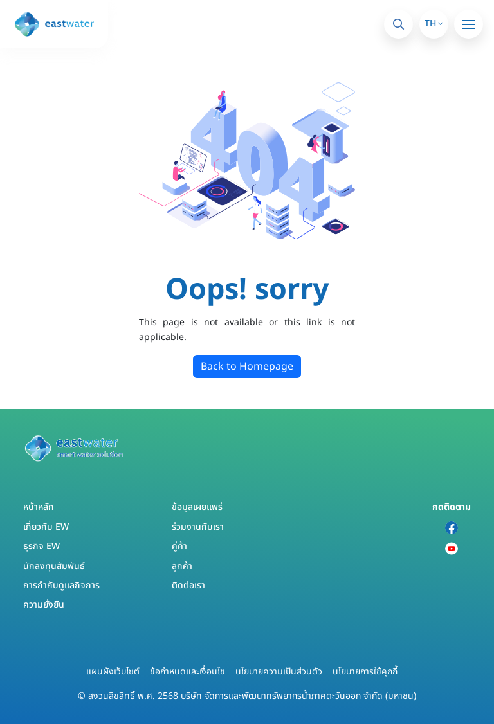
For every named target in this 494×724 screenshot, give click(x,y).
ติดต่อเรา (188, 585)
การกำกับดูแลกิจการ (61, 585)
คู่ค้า (179, 546)
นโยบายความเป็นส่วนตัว (278, 671)
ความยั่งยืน (43, 604)
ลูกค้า (182, 566)
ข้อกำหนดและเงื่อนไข (187, 671)
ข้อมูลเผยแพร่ (197, 507)
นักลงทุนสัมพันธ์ (54, 566)
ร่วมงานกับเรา (198, 527)
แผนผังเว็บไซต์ (113, 671)
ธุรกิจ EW (41, 546)
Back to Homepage (247, 366)
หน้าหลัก (38, 507)
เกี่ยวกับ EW (46, 527)
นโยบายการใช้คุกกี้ (365, 671)
